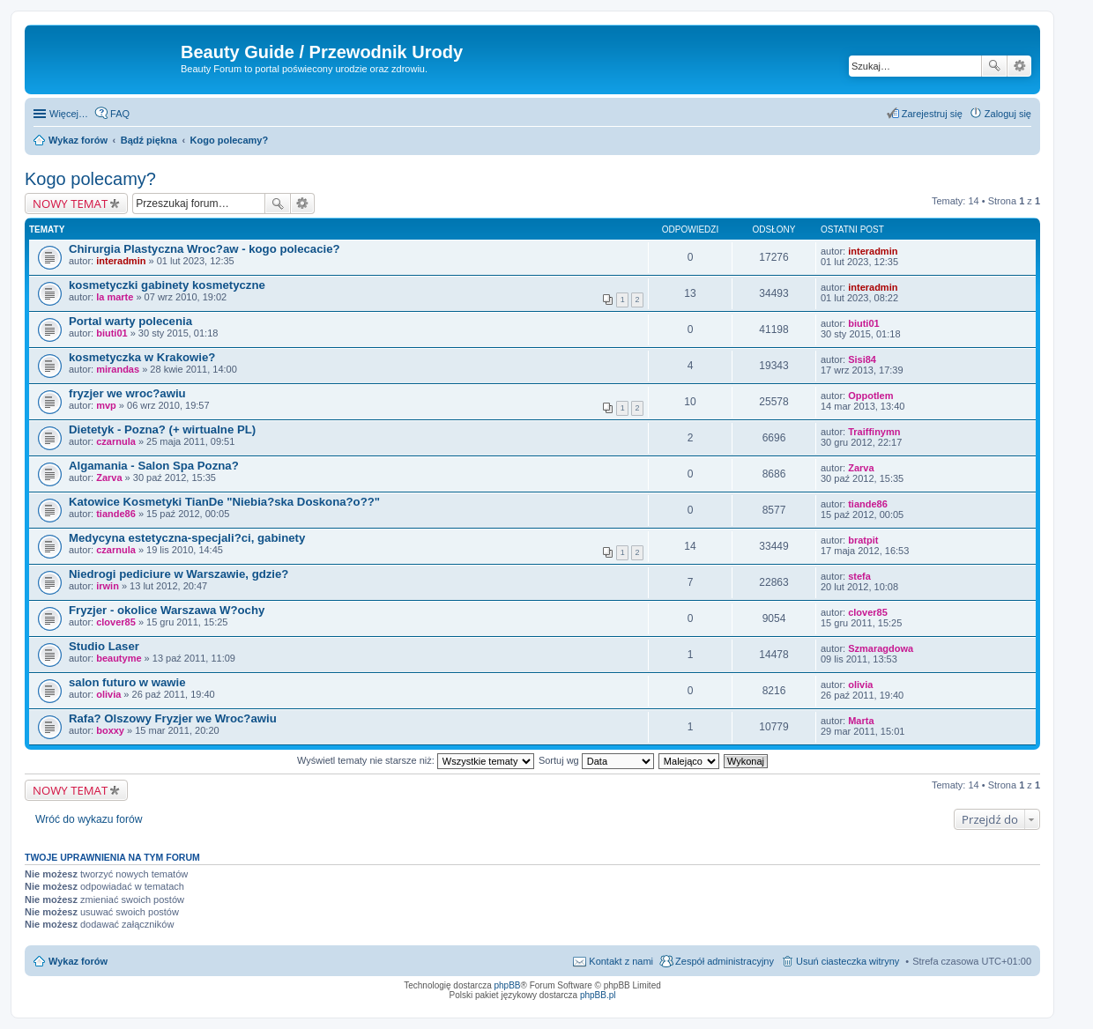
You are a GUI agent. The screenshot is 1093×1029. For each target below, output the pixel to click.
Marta (861, 720)
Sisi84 (862, 359)
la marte (114, 297)
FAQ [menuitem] (120, 113)
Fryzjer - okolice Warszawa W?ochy (166, 610)
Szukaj (994, 66)
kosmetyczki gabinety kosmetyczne (167, 285)
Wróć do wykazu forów (88, 819)
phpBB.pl (598, 995)
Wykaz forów (78, 961)
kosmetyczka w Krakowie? (142, 357)
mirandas (117, 369)
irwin (107, 586)
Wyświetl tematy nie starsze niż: (415, 760)
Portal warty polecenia (130, 321)
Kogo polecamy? (90, 179)
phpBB (507, 985)
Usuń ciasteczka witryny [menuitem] (847, 961)
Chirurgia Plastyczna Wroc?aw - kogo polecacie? (204, 248)
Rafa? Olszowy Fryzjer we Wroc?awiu (173, 718)
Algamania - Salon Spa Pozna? (154, 465)
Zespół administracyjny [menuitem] (724, 961)
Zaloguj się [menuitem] (1008, 113)
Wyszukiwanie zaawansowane (1019, 66)
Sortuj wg (596, 760)
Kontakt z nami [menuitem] (621, 961)
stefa (859, 576)
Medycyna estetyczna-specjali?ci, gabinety (187, 537)
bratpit (863, 540)
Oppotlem (870, 395)
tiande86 (116, 513)
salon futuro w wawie (127, 682)
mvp (106, 405)
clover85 (116, 622)
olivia (108, 694)
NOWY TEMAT (70, 203)
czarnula (116, 441)
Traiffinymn (874, 431)
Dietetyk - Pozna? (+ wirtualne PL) (162, 429)
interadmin (120, 260)
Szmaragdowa (880, 648)
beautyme (118, 658)
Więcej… (68, 113)
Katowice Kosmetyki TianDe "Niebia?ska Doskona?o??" (224, 501)
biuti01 (111, 333)
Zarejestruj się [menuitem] (932, 113)
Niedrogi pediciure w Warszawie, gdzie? (178, 574)
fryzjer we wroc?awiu (127, 393)
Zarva (109, 477)
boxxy (110, 730)
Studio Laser (104, 646)
